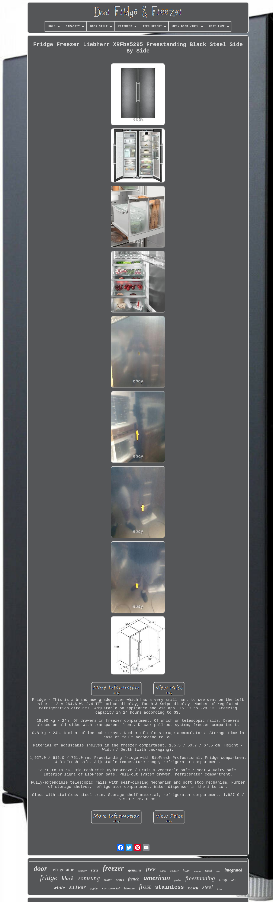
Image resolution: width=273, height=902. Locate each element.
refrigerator (62, 869)
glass (163, 870)
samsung (89, 878)
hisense (129, 888)
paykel (177, 880)
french (133, 879)
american (157, 878)
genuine (135, 870)
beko (218, 871)
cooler (94, 888)
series (120, 880)
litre (233, 880)
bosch (193, 888)
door (40, 868)
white (59, 887)
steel (207, 887)
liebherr (82, 870)
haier (186, 870)
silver (77, 887)
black (68, 878)
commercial (111, 888)
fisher (219, 889)
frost (145, 886)
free (151, 868)
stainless (169, 887)
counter (174, 870)
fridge (48, 878)
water (108, 880)
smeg (223, 879)
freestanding (200, 878)
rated (208, 870)
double (197, 871)
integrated (233, 870)
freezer (113, 868)
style (94, 870)
